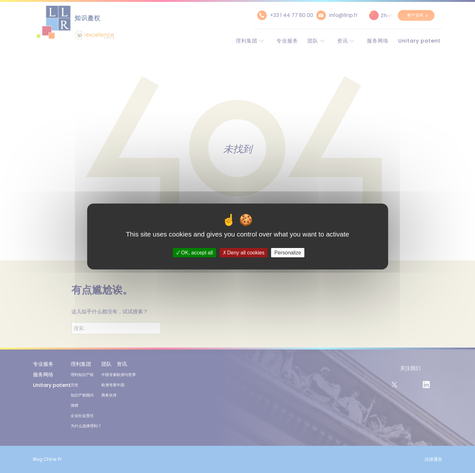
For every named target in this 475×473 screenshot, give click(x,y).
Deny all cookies (244, 252)
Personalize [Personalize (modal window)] (287, 252)
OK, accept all (194, 252)
